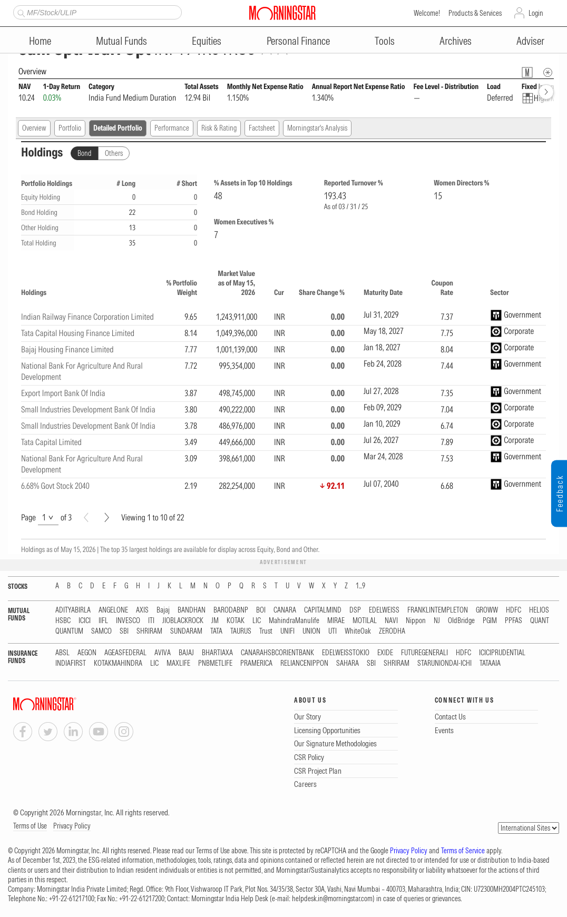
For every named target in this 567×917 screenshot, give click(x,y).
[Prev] (86, 517)
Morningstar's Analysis (317, 128)
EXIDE (385, 653)
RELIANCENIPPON (304, 663)
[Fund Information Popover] (527, 72)
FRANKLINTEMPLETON (437, 610)
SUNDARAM (186, 631)
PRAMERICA (256, 663)
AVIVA (162, 653)
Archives (455, 40)
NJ (437, 621)
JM (215, 621)
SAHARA (347, 663)
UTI (332, 631)
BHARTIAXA (217, 653)
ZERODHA (392, 631)
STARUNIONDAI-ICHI (444, 663)
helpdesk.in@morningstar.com (332, 898)
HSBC (63, 621)
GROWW (487, 610)
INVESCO (128, 621)
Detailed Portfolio (117, 128)
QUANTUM (69, 631)
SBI (124, 631)
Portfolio (69, 128)
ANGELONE (113, 610)
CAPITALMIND (322, 610)
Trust (265, 631)
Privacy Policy (72, 826)
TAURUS (240, 631)
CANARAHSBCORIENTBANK (277, 653)
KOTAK (236, 621)
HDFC (513, 610)
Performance (171, 128)
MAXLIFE (178, 663)
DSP (355, 610)
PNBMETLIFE (215, 663)
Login (536, 13)
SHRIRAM (149, 631)
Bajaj (163, 610)
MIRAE (336, 621)
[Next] (107, 517)
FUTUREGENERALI (424, 653)
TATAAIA (490, 663)
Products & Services (475, 13)
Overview (34, 128)
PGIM (490, 621)
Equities (206, 40)
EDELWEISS (384, 610)
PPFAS (513, 621)
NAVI (391, 621)
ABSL (62, 653)
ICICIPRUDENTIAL (502, 653)
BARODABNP (230, 610)
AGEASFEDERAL (125, 653)
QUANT (539, 621)
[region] (283, 380)
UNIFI (287, 631)
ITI (151, 621)
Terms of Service (463, 850)
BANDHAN (192, 610)
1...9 (360, 586)
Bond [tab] (84, 153)
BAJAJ (186, 653)
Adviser (530, 40)
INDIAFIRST (70, 663)
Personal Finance (298, 40)
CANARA (284, 610)
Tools (385, 40)
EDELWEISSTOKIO (345, 653)
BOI (261, 610)
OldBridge (461, 621)
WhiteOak (358, 631)
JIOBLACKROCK (182, 621)
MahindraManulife (294, 621)
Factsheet (262, 128)
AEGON (86, 653)
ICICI (85, 621)
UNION (311, 631)
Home (40, 40)
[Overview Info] (548, 72)
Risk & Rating (219, 128)
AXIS (142, 610)
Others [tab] (114, 153)
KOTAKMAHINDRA (118, 663)
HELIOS (539, 610)
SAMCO (101, 631)
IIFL (103, 621)
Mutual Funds (121, 40)
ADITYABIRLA (73, 610)
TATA (216, 631)
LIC (256, 621)
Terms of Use (30, 826)
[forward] (546, 92)
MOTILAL (365, 621)
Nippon (416, 621)
